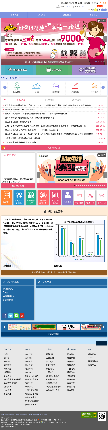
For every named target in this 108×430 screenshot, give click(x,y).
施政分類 (90, 203)
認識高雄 (7, 387)
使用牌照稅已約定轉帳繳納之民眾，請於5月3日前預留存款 (29, 118)
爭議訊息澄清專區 (53, 387)
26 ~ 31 (69, 6)
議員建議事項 (30, 405)
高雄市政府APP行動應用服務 (96, 185)
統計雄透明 (48, 272)
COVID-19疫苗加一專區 (90, 185)
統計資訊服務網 (31, 376)
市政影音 (29, 361)
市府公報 (29, 387)
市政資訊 (41, 15)
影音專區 (92, 365)
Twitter (10, 315)
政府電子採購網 (52, 376)
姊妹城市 (7, 394)
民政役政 (71, 354)
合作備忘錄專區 (52, 390)
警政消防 (71, 379)
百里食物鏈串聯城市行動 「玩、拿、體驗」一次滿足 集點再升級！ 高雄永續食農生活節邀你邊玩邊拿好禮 (50, 105)
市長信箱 (95, 3)
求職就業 (71, 361)
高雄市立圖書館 (10, 383)
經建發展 (71, 365)
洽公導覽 (102, 3)
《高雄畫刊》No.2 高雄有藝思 (94, 185)
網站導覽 (64, 3)
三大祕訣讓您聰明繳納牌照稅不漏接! (20, 142)
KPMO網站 (86, 185)
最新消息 (21, 100)
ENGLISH (79, 3)
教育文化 (71, 383)
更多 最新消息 (54, 147)
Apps (7, 292)
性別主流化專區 (19, 201)
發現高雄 (67, 15)
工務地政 (71, 369)
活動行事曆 (51, 365)
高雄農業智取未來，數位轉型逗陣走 (20, 109)
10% (82, 6)
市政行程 (29, 354)
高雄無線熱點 (51, 383)
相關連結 (50, 369)
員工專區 (67, 202)
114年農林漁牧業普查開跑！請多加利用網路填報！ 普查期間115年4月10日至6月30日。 (98, 61)
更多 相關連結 (54, 334)
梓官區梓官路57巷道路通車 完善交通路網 (22, 138)
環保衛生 (71, 372)
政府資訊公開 (31, 201)
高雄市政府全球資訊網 (19, 5)
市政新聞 (49, 100)
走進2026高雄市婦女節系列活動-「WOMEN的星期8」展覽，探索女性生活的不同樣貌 (101, 61)
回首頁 (71, 3)
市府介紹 (14, 15)
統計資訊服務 (59, 272)
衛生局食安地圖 (80, 185)
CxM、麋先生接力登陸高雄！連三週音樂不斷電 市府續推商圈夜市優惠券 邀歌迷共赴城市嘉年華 (45, 126)
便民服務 (94, 15)
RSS (3, 147)
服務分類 (102, 203)
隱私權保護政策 (7, 415)
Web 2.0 (91, 349)
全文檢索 (105, 6)
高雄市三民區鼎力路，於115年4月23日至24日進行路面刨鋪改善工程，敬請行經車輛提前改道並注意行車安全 (51, 134)
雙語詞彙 (87, 3)
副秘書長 (7, 365)
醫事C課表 (78, 185)
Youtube (22, 315)
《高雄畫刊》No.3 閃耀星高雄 (88, 185)
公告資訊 (50, 349)
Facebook (4, 315)
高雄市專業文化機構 (12, 379)
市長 (6, 354)
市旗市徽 (7, 390)
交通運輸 (71, 376)
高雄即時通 (10, 296)
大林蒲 (100, 185)
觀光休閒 (71, 387)
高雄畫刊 (6, 202)
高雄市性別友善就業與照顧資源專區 (104, 61)
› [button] (105, 39)
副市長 (7, 358)
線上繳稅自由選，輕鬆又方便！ (18, 122)
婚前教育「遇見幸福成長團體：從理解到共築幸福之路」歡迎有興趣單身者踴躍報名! (84, 185)
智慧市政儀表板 (55, 201)
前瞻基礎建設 (51, 379)
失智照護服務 (92, 185)
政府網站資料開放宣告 (38, 415)
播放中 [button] (103, 20)
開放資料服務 (71, 272)
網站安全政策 (21, 415)
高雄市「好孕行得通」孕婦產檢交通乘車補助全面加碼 (96, 61)
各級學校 (7, 376)
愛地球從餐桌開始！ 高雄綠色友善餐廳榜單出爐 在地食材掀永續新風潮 (36, 114)
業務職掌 (7, 369)
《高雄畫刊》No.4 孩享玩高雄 (76, 185)
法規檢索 (29, 383)
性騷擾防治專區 (31, 394)
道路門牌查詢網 (31, 379)
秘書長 (7, 361)
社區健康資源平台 (102, 185)
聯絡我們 (9, 300)
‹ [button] (2, 39)
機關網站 (7, 372)
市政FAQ (28, 372)
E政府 (77, 414)
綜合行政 (71, 390)
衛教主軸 (98, 185)
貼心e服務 (11, 77)
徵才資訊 (76, 100)
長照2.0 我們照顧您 (82, 185)
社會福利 (71, 358)
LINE (16, 315)
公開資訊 (50, 372)
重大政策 (29, 365)
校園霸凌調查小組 (43, 201)
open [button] (101, 343)
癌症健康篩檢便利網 (104, 185)
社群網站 (9, 289)
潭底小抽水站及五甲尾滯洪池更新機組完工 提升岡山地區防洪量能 (32, 130)
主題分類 (79, 203)
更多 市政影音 (18, 185)
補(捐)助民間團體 (32, 401)
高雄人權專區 (30, 397)
